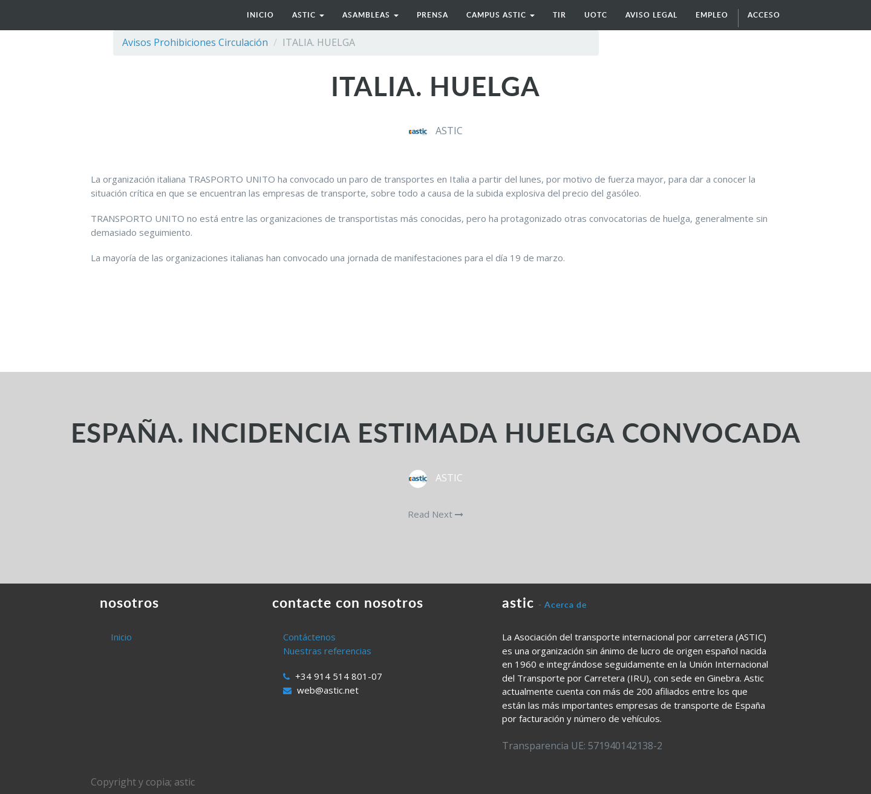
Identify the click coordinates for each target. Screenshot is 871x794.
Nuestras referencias (327, 651)
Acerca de (565, 604)
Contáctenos (309, 637)
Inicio (121, 637)
